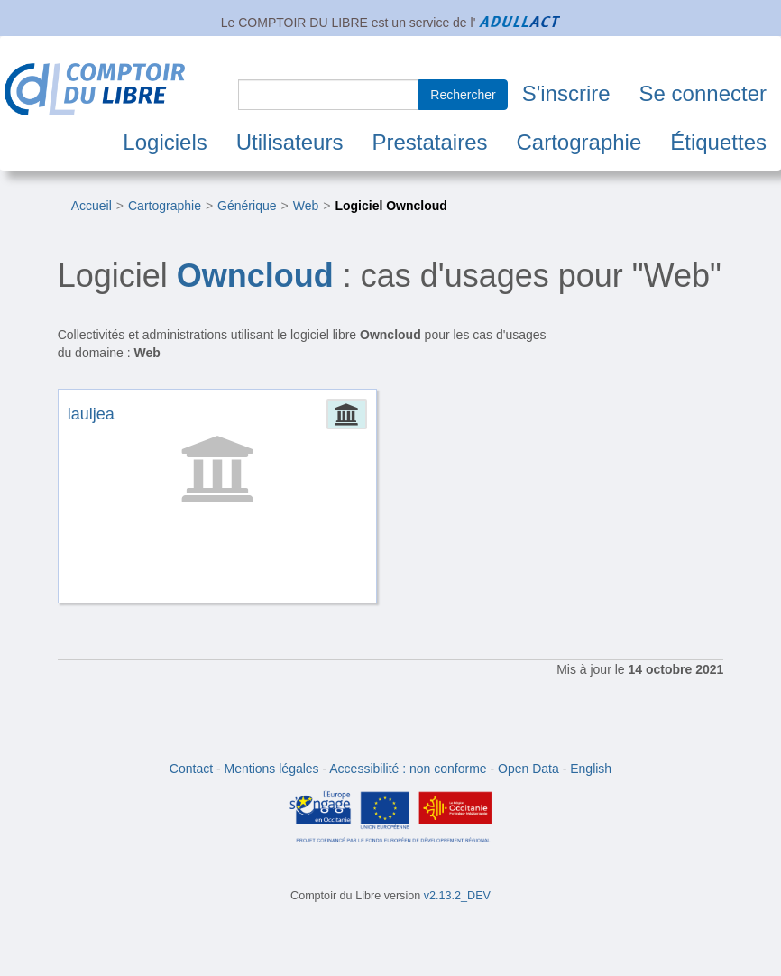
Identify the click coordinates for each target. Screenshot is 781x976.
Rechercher (462, 94)
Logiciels (165, 142)
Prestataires (429, 142)
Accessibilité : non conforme (407, 768)
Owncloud (255, 275)
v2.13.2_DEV (457, 895)
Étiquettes (718, 142)
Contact (191, 768)
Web (306, 205)
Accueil (91, 205)
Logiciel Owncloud (390, 205)
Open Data (528, 768)
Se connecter (703, 93)
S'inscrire (566, 93)
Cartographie (579, 142)
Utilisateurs (290, 142)
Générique (246, 205)
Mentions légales (272, 768)
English (590, 768)
